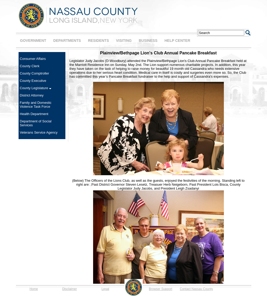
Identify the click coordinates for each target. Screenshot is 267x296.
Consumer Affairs (33, 59)
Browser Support (160, 289)
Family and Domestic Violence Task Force (36, 105)
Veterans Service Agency (39, 132)
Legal (105, 289)
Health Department (34, 114)
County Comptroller (34, 73)
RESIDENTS (98, 40)
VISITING (124, 40)
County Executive (33, 81)
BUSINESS (148, 40)
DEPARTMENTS (67, 40)
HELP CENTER (177, 40)
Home (34, 289)
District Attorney (32, 95)
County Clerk (29, 66)
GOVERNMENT (33, 40)
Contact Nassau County (196, 289)
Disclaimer (69, 289)
